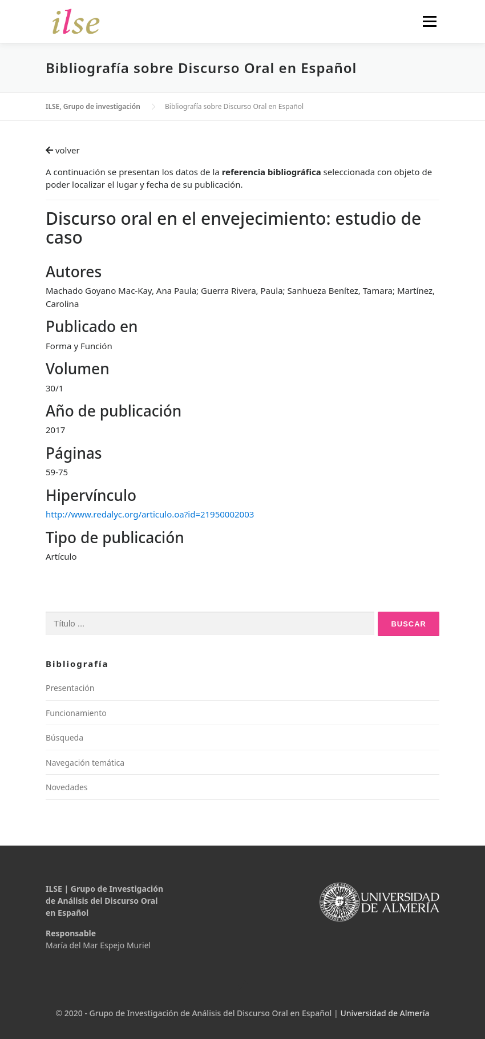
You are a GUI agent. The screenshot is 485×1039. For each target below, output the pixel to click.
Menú (429, 21)
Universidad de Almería (384, 1013)
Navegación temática (85, 762)
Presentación (70, 687)
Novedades (67, 787)
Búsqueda (64, 737)
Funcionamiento (76, 713)
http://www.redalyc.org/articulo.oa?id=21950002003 (150, 514)
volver (63, 150)
